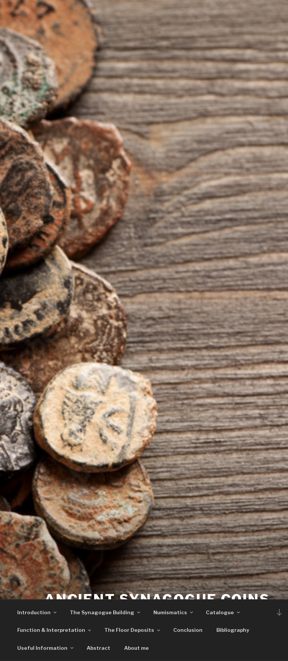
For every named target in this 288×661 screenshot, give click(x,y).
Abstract (98, 648)
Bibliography (232, 630)
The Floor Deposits (132, 630)
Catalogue (223, 612)
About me (136, 648)
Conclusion (187, 630)
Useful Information (46, 648)
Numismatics (173, 612)
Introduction (37, 612)
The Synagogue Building (105, 612)
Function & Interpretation (54, 630)
